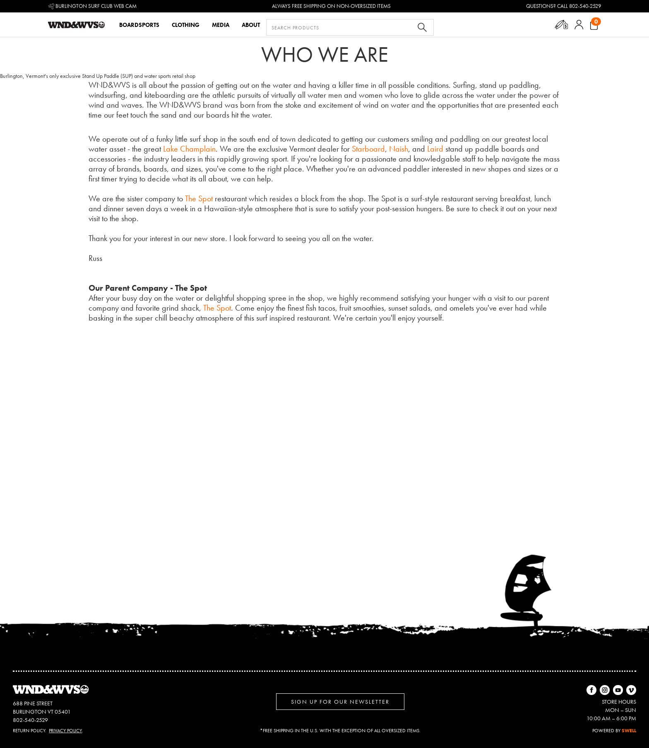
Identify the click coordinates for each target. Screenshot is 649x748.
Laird (435, 148)
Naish (398, 148)
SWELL (629, 730)
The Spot (199, 198)
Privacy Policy (65, 730)
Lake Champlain (189, 148)
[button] (561, 24)
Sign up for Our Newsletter (340, 701)
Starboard (368, 148)
